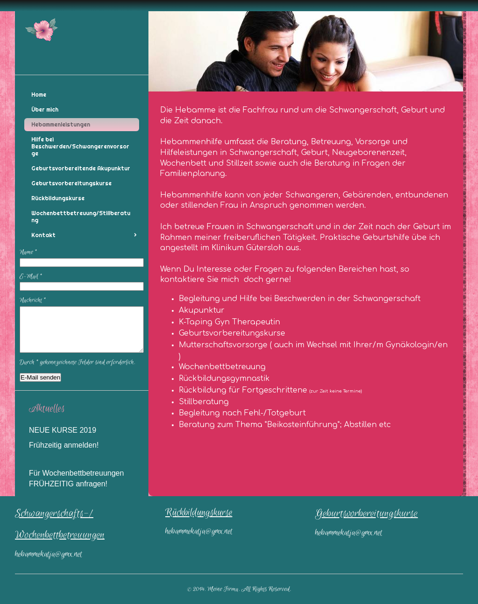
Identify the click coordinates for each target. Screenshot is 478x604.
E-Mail (31, 276)
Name (28, 252)
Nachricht (33, 300)
